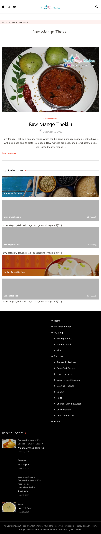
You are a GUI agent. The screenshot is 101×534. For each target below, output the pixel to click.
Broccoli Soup (25, 507)
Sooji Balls (23, 491)
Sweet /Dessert (35, 443)
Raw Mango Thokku (50, 124)
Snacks (60, 391)
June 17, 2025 (23, 468)
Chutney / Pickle (50, 119)
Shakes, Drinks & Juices (69, 403)
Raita (59, 397)
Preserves (22, 460)
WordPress (76, 529)
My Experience (64, 338)
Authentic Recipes (66, 362)
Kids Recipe (23, 483)
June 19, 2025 (23, 452)
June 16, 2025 (23, 512)
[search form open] (96, 6)
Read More (7, 153)
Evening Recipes (65, 385)
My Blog (58, 332)
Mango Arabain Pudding (31, 447)
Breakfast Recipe (66, 368)
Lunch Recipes (64, 374)
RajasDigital (81, 525)
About (57, 421)
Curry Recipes (64, 409)
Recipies (58, 356)
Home (57, 320)
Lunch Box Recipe (26, 487)
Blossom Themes (49, 529)
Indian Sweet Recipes (68, 380)
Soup (20, 504)
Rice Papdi (23, 464)
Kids (59, 350)
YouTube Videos (62, 326)
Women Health (65, 344)
